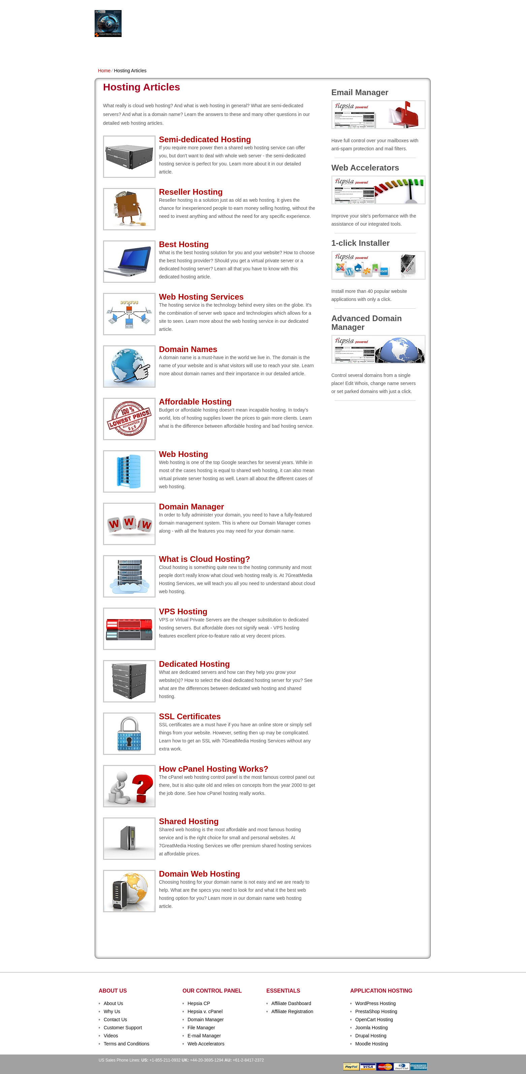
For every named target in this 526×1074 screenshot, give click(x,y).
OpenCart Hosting (374, 1019)
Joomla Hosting (371, 1027)
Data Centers (305, 49)
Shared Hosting (189, 821)
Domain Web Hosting (199, 873)
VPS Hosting (214, 49)
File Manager (201, 1027)
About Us (113, 1003)
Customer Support (123, 1027)
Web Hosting (183, 454)
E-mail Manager (204, 1035)
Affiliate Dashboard (291, 1003)
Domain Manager (191, 506)
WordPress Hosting (375, 1003)
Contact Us (115, 1019)
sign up (393, 25)
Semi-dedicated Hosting (205, 139)
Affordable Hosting (195, 401)
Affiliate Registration (292, 1011)
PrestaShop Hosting (376, 1011)
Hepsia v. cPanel (205, 1011)
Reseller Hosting (191, 191)
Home (104, 49)
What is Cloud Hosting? (204, 559)
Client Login (229, 4)
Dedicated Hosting (259, 49)
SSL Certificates (190, 716)
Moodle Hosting (371, 1043)
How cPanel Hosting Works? (213, 768)
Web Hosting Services (201, 296)
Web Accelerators (206, 1043)
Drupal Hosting (371, 1035)
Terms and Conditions (126, 1043)
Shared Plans (135, 49)
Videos (111, 1035)
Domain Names (175, 49)
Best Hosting (184, 244)
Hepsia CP (199, 1003)
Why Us (112, 1011)
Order (336, 49)
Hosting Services (184, 24)
